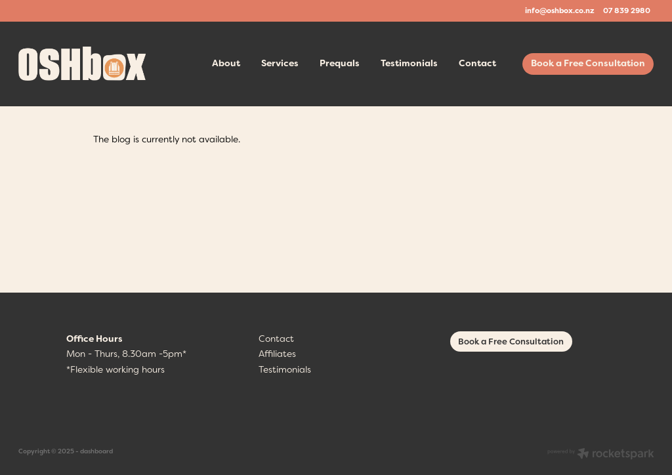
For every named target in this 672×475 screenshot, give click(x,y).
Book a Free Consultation (588, 63)
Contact (477, 63)
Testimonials (409, 63)
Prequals (340, 63)
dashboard (96, 451)
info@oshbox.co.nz (560, 11)
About (226, 63)
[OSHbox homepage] (82, 63)
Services (280, 63)
